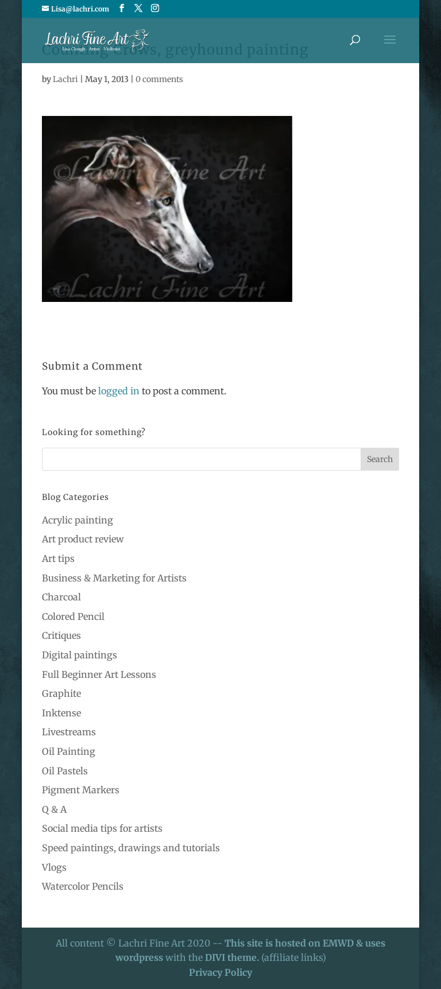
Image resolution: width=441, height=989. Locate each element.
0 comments (159, 79)
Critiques (61, 635)
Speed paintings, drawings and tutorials (131, 848)
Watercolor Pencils (82, 886)
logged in (119, 391)
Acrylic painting (77, 520)
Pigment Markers (80, 790)
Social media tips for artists (102, 828)
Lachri (65, 79)
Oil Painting (68, 751)
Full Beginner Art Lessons (99, 674)
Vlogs (54, 867)
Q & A (54, 809)
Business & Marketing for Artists (114, 578)
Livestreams (69, 732)
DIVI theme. (233, 957)
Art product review (83, 539)
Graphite (61, 693)
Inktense (61, 713)
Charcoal (61, 597)
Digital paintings (79, 655)
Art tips (58, 558)
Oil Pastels (65, 771)
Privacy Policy (220, 972)
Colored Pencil (73, 616)
